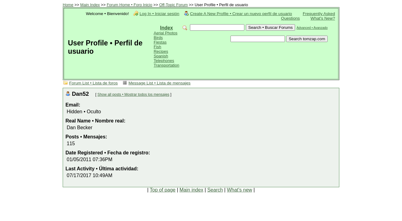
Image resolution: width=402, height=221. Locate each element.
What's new (239, 189)
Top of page (162, 189)
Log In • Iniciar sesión (159, 13)
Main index (191, 189)
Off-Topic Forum (173, 4)
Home (68, 4)
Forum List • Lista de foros (93, 83)
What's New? (322, 18)
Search (215, 189)
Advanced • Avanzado (312, 27)
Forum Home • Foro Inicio (129, 4)
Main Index (90, 4)
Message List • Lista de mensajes (159, 83)
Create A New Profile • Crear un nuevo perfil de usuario (241, 13)
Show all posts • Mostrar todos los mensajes (133, 94)
